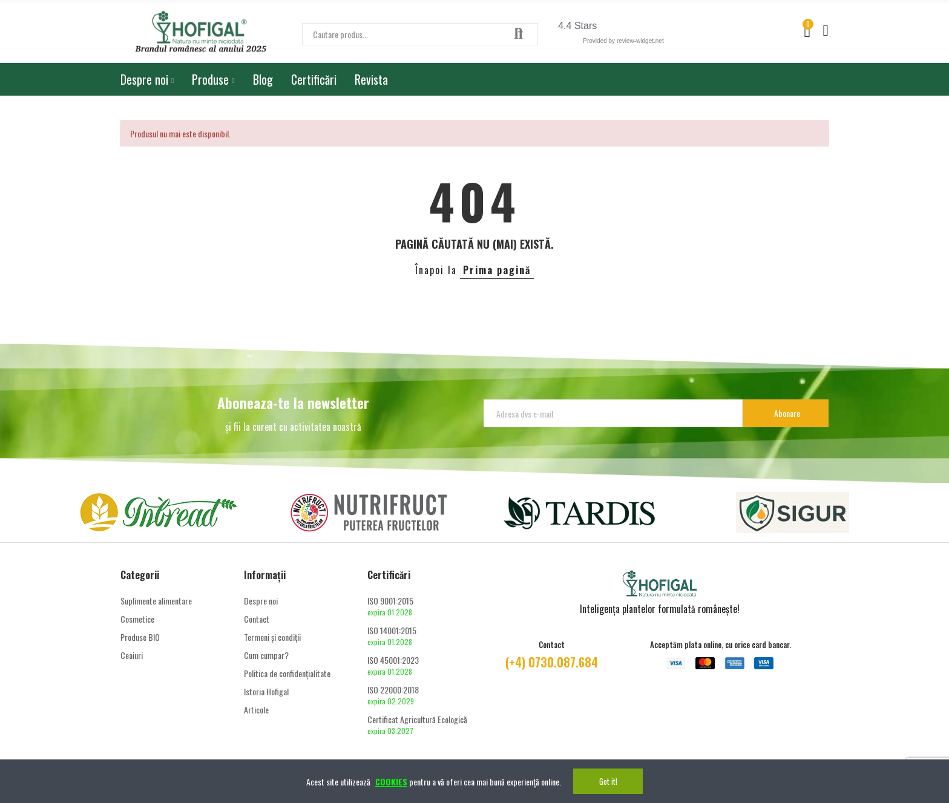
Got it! (608, 781)
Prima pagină (497, 270)
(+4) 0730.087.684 (551, 662)
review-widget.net (640, 41)
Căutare (518, 34)
